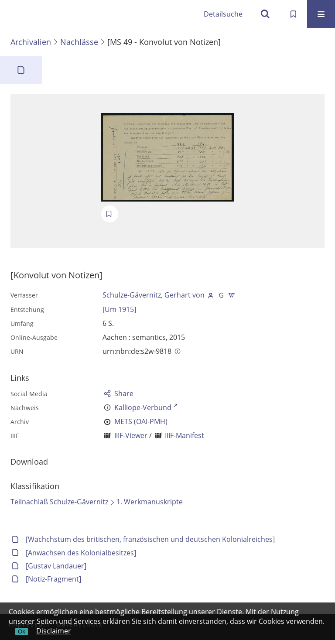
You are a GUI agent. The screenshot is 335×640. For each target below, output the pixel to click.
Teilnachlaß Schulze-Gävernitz (59, 502)
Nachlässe (79, 42)
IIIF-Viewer (130, 435)
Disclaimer (53, 631)
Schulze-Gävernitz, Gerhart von (154, 295)
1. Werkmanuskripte (149, 502)
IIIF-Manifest (184, 435)
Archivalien (30, 42)
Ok (21, 631)
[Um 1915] (119, 309)
